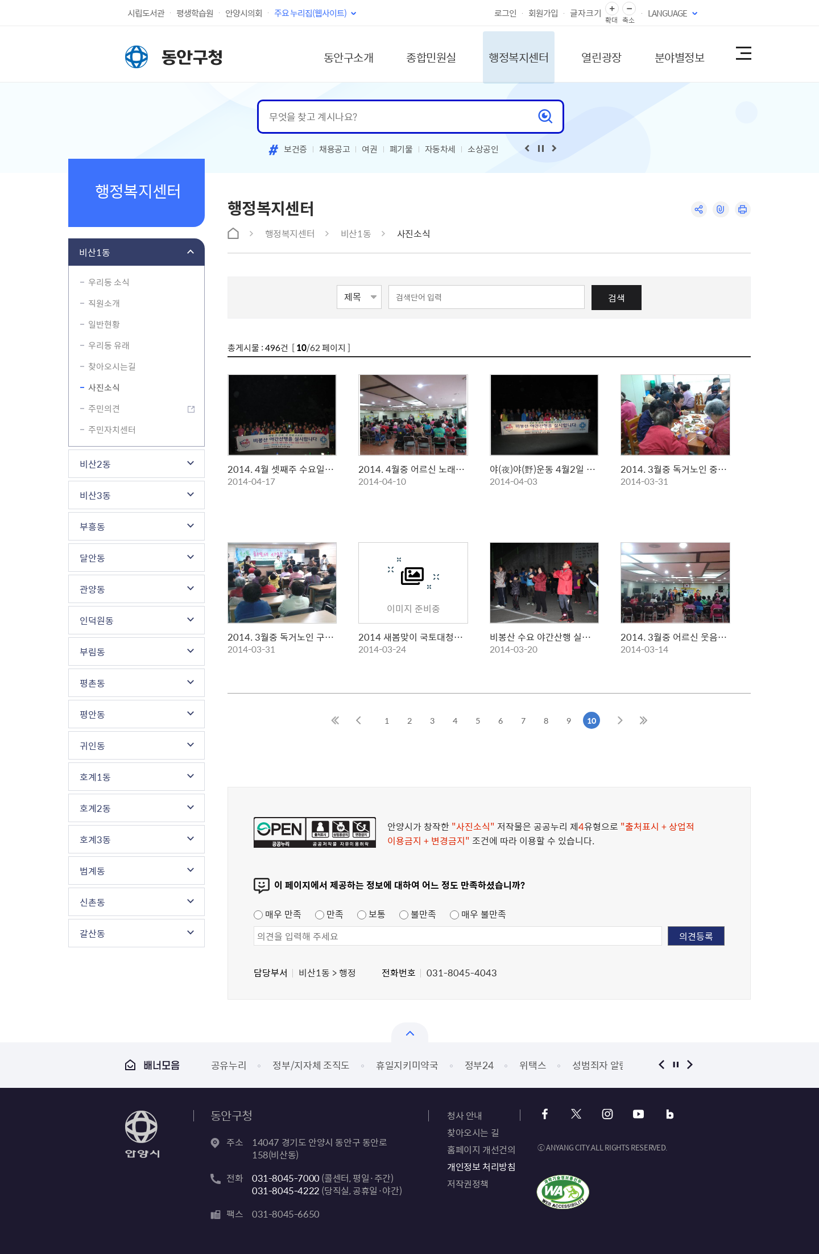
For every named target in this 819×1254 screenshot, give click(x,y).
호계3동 (95, 839)
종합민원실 (418, 54)
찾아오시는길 (112, 366)
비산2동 (95, 464)
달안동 (92, 557)
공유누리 (229, 1065)
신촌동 (92, 902)
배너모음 (152, 1064)
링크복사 (720, 209)
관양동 (92, 589)
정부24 (479, 1065)
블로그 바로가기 (669, 1114)
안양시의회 (243, 13)
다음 (689, 1065)
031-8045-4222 (286, 1190)
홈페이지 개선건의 (481, 1149)
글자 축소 (629, 8)
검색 (616, 297)
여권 (369, 149)
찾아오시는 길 (473, 1132)
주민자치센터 (112, 429)
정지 (675, 1065)
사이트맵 (743, 54)
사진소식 (104, 387)
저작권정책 (468, 1183)
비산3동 (95, 495)
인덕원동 (97, 620)
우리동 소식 (109, 282)
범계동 (92, 870)
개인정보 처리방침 (481, 1166)
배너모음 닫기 (409, 1032)
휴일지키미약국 (407, 1065)
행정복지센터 (508, 54)
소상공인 (483, 149)
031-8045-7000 (286, 1178)
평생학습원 (194, 13)
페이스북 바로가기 (546, 1114)
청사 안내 (464, 1115)
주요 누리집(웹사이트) (310, 13)
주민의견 (104, 408)
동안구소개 (333, 54)
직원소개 (104, 303)
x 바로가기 (576, 1114)
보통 (371, 914)
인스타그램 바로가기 (607, 1114)
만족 (329, 914)
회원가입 (543, 13)
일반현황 (104, 324)
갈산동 (92, 933)
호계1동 (95, 776)
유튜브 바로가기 (638, 1114)
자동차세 (440, 149)
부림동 (92, 651)
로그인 (505, 13)
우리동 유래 (109, 345)
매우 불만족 (478, 914)
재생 (541, 148)
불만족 (417, 914)
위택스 (532, 1065)
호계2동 (95, 808)
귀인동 (92, 745)
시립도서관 (145, 13)
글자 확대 (612, 8)
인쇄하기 (742, 209)
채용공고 (334, 149)
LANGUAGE (667, 13)
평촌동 (92, 683)
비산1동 (94, 252)
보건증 (295, 149)
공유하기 (698, 209)
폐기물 (401, 149)
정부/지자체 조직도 (311, 1065)
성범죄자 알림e (602, 1065)
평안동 (92, 714)
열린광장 (593, 54)
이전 (661, 1065)
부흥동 (92, 526)
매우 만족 (277, 914)
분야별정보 (673, 54)
